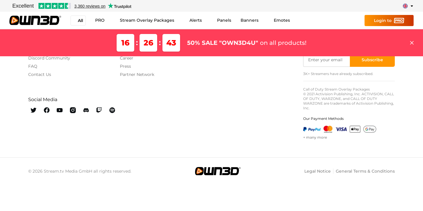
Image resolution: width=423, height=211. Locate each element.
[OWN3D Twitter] (33, 110)
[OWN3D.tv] (217, 171)
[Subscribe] (372, 60)
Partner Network (137, 74)
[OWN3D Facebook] (46, 110)
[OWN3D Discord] (85, 110)
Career (126, 58)
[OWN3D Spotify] (112, 110)
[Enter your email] (327, 60)
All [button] (78, 20)
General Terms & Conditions (365, 171)
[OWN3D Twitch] (99, 110)
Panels (224, 20)
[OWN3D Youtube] (59, 110)
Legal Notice (317, 171)
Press (125, 66)
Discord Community (49, 58)
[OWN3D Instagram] (73, 110)
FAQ (32, 66)
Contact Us (39, 74)
